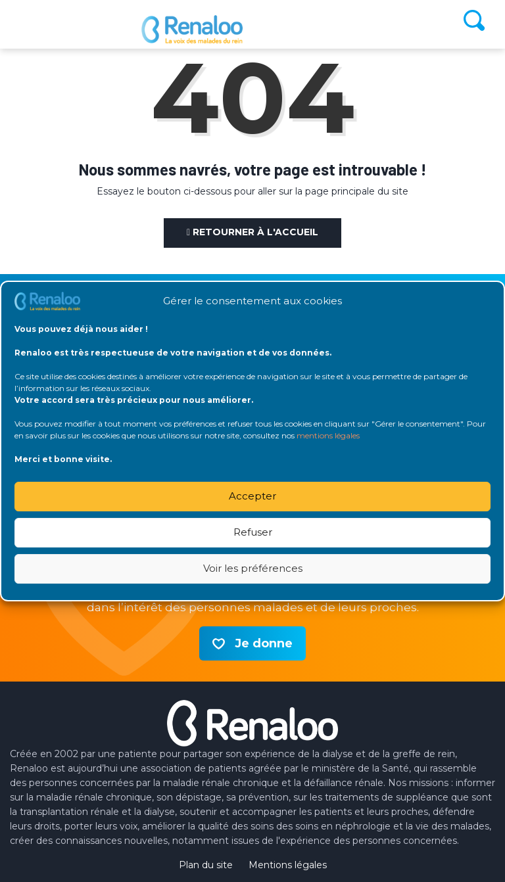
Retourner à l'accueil (252, 232)
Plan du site (206, 865)
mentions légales (328, 435)
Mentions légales (288, 865)
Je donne (264, 643)
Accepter (252, 496)
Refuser (252, 532)
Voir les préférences (252, 568)
